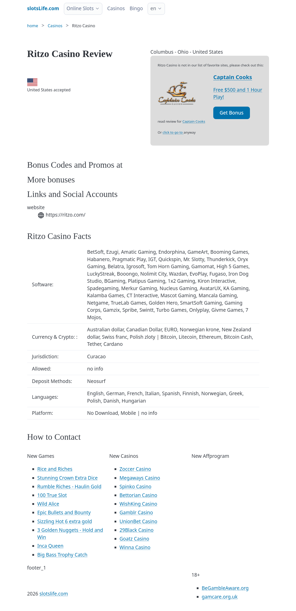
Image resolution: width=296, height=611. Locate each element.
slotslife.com (53, 593)
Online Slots (80, 8)
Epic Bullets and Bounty (64, 512)
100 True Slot (52, 495)
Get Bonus (232, 112)
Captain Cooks (232, 77)
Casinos (116, 8)
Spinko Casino (135, 486)
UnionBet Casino (139, 521)
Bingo (136, 8)
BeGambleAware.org (225, 588)
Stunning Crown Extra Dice (67, 478)
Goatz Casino (134, 538)
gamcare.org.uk (220, 596)
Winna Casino (135, 547)
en (153, 8)
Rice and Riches (55, 469)
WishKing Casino (138, 504)
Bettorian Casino (138, 495)
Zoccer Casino (135, 469)
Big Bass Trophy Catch (62, 554)
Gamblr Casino (136, 512)
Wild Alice (48, 504)
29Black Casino (137, 530)
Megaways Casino (140, 478)
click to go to (173, 132)
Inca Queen (50, 546)
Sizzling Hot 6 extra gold (64, 521)
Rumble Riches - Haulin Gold (69, 486)
